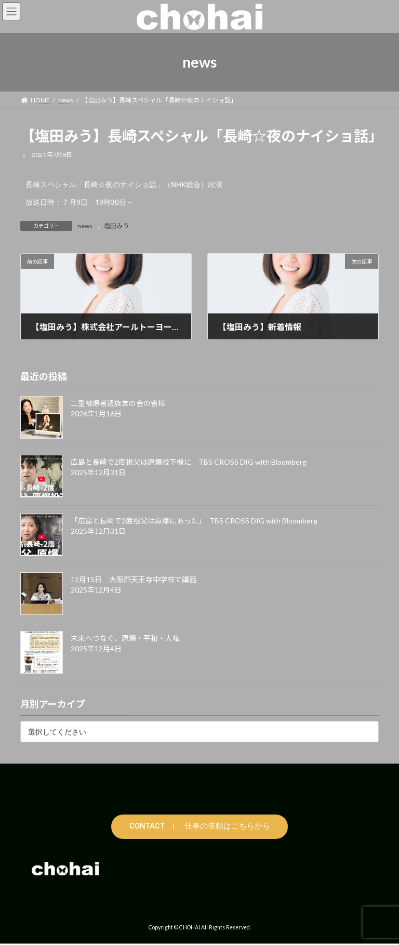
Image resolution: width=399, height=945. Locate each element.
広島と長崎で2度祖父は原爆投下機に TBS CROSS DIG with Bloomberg (189, 461)
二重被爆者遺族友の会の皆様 (118, 403)
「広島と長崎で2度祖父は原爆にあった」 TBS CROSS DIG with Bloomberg (194, 520)
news (84, 226)
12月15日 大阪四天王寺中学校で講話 (133, 579)
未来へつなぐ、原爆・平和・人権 (125, 638)
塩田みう (116, 226)
